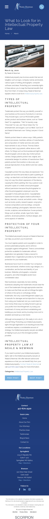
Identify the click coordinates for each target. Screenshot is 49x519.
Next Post (36, 378)
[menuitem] (14, 512)
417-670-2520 (24, 408)
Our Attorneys (24, 426)
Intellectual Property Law (24, 371)
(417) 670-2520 (13, 367)
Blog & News (24, 438)
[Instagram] (29, 489)
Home (24, 418)
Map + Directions (25, 463)
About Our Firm (24, 422)
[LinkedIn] (24, 489)
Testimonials (24, 434)
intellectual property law (33, 94)
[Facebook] (19, 489)
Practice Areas (24, 430)
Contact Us (24, 442)
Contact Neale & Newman (29, 364)
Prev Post (13, 378)
